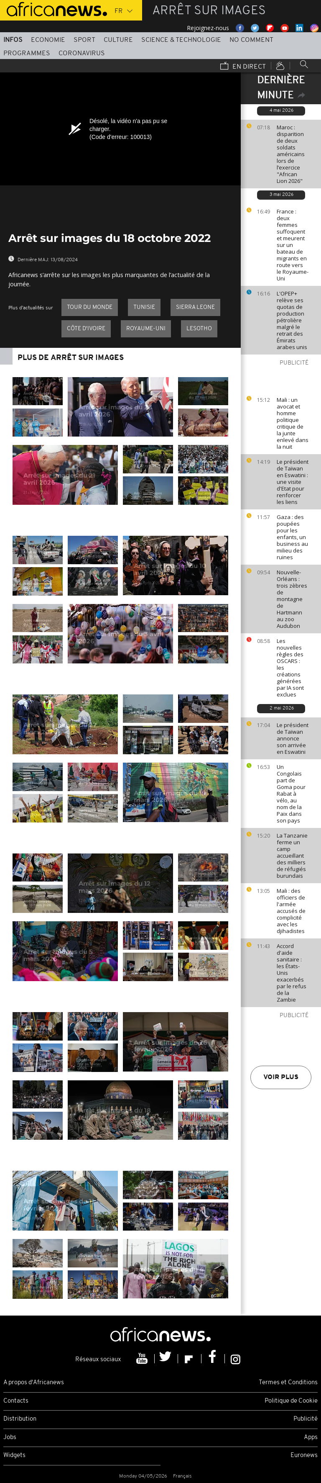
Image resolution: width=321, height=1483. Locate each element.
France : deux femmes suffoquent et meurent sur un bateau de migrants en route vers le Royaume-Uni (292, 245)
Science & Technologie (181, 40)
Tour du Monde (89, 307)
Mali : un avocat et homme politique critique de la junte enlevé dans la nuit (292, 423)
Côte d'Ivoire (86, 329)
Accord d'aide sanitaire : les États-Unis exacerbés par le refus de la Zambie (291, 973)
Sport (84, 40)
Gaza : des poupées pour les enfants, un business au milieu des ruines (292, 537)
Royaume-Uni (146, 329)
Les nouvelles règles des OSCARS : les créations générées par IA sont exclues (290, 667)
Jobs (9, 1437)
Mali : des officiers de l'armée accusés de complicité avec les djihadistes (291, 910)
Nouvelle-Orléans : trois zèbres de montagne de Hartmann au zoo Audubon (292, 599)
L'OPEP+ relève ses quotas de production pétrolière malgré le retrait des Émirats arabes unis (292, 320)
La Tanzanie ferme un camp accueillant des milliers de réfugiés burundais (292, 855)
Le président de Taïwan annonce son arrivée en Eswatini (292, 738)
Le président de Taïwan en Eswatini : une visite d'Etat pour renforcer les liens (292, 481)
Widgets (14, 1455)
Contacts (15, 1401)
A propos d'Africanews (33, 1383)
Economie (48, 40)
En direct (243, 66)
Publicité (305, 1419)
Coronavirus (82, 53)
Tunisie (144, 307)
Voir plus (280, 1077)
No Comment (251, 40)
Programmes (26, 53)
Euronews (304, 1455)
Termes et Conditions (288, 1383)
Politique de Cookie (291, 1401)
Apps (311, 1437)
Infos (13, 40)
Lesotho (199, 329)
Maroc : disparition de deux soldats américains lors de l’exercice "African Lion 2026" (291, 154)
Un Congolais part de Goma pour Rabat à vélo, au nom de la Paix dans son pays (291, 793)
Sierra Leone (195, 307)
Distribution (19, 1419)
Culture (118, 40)
